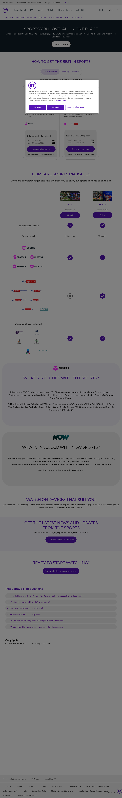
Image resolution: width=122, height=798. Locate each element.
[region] (61, 97)
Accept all (37, 107)
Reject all (55, 107)
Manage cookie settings (75, 107)
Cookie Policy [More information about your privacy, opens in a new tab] (61, 100)
